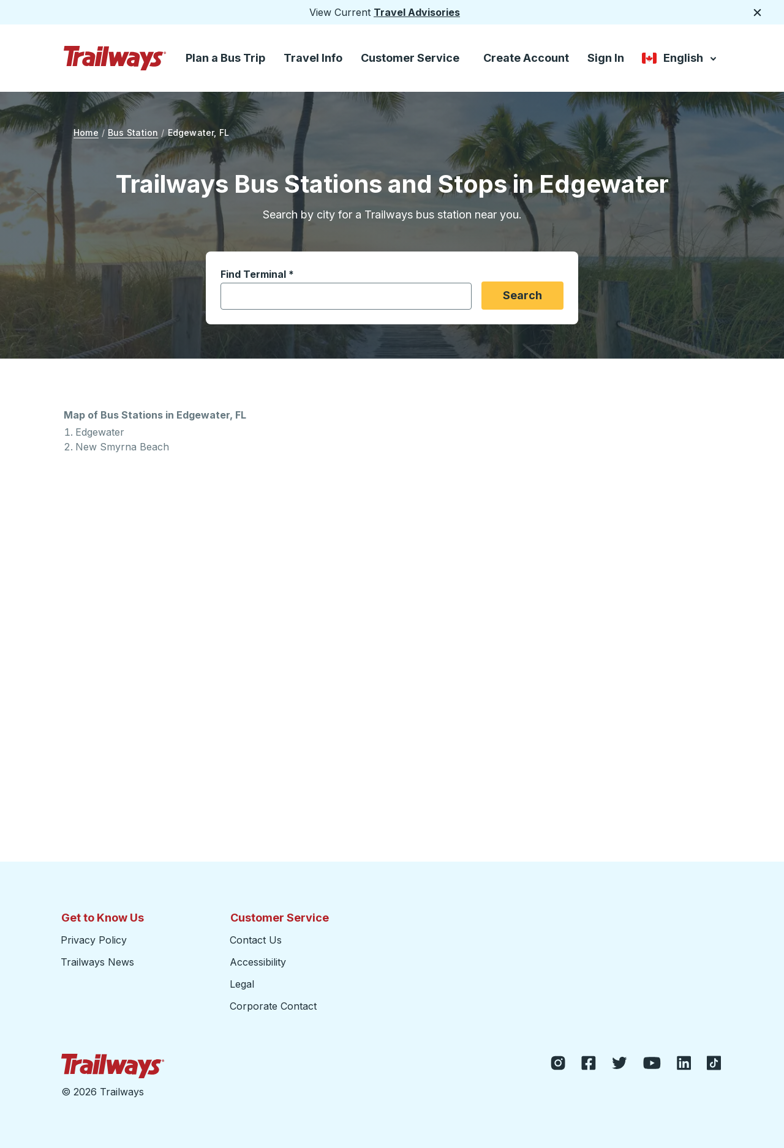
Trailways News (97, 962)
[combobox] (339, 296)
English (680, 59)
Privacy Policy (94, 940)
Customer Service (410, 57)
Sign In (605, 57)
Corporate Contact (273, 1006)
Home (86, 132)
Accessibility (258, 962)
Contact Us (256, 940)
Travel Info (313, 57)
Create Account (526, 57)
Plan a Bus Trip (225, 57)
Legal (242, 984)
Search (522, 295)
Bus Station (133, 132)
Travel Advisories (417, 12)
